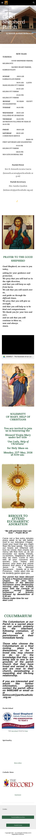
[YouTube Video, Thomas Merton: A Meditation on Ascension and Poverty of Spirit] (18, 751)
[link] (18, 347)
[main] (18, 22)
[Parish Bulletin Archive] (18, 817)
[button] (2, 2)
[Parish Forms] (18, 825)
